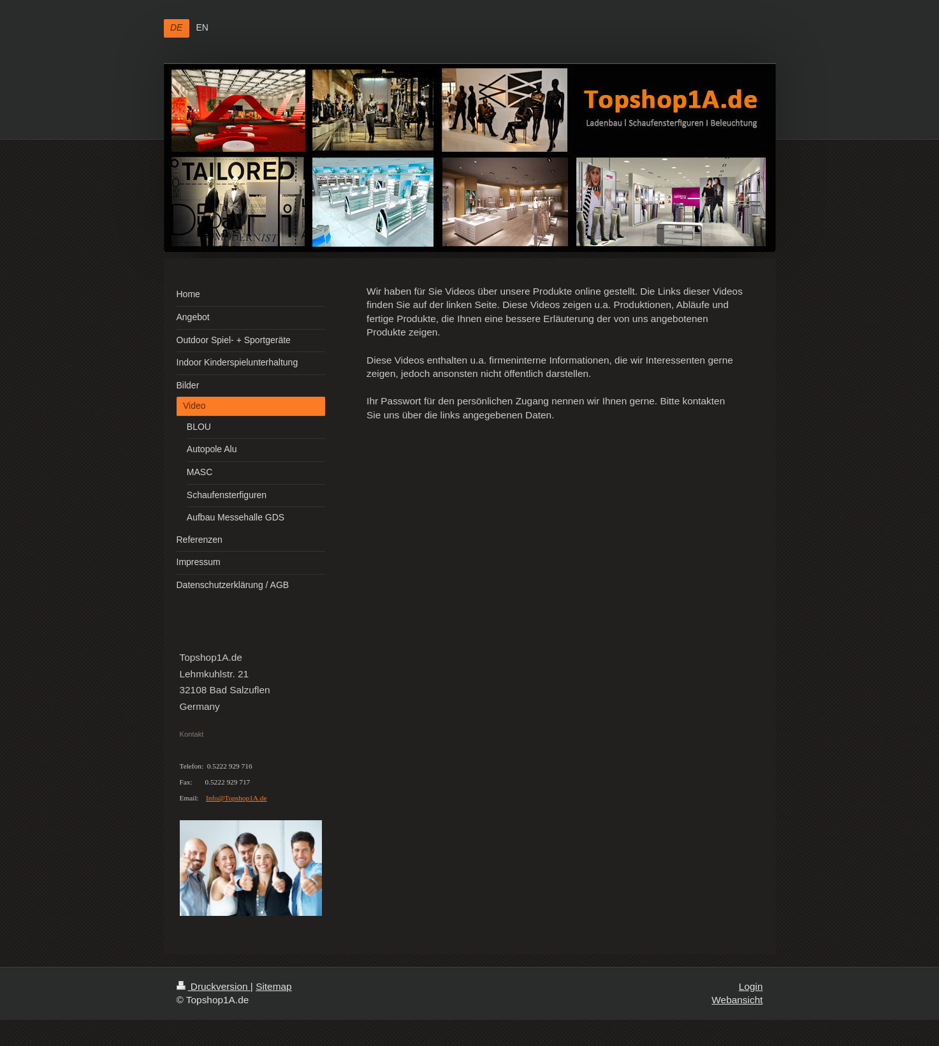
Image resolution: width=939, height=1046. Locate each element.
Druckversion (214, 986)
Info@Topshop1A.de (236, 798)
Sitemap (273, 986)
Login (751, 986)
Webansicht (736, 999)
